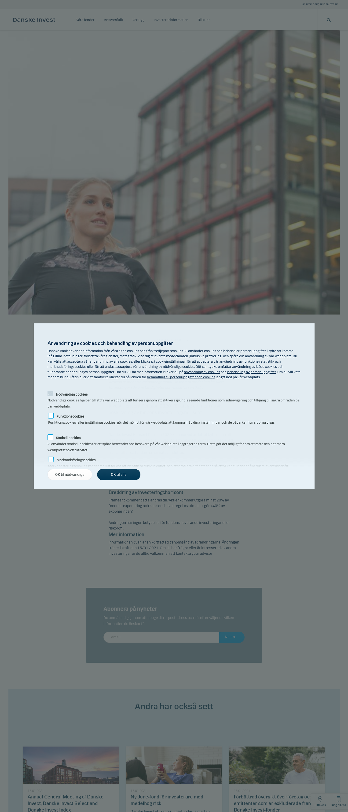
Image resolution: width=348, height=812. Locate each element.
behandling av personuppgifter (251, 372)
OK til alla (119, 474)
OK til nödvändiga (69, 474)
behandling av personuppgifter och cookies (181, 377)
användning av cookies (202, 372)
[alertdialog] (174, 406)
